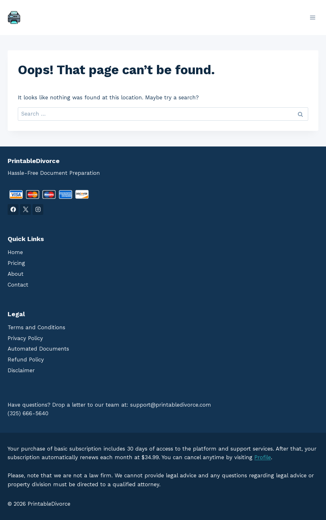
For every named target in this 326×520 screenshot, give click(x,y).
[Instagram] (37, 209)
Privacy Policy (25, 338)
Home (15, 252)
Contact (18, 284)
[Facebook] (13, 209)
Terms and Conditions (36, 327)
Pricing (16, 263)
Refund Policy (26, 359)
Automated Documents (38, 348)
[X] (25, 209)
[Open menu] (312, 17)
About (16, 274)
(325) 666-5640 (28, 413)
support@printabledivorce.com (170, 405)
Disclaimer (21, 370)
